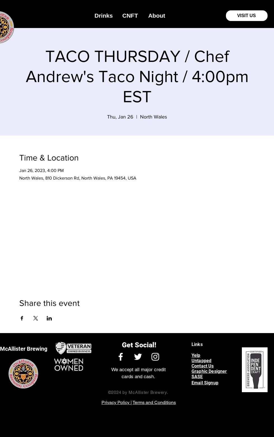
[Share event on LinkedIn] (49, 318)
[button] (103, 15)
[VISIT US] (246, 16)
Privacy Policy (116, 402)
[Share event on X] (35, 318)
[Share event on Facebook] (22, 318)
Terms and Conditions (154, 402)
